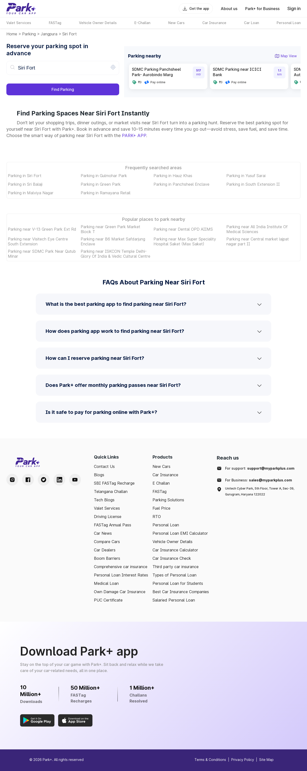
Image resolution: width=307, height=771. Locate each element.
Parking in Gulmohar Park (104, 175)
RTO (157, 516)
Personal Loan (166, 524)
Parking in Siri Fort (24, 175)
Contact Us (104, 466)
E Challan (161, 483)
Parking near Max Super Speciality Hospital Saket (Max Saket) (185, 241)
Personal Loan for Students (178, 583)
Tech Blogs (104, 499)
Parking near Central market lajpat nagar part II (257, 241)
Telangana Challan (111, 491)
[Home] (21, 8)
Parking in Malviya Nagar (30, 192)
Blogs (99, 474)
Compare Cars (107, 541)
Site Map (266, 759)
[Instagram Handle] (12, 480)
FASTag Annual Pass (112, 524)
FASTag (159, 491)
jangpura (49, 33)
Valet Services (107, 508)
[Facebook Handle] (28, 480)
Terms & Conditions (210, 759)
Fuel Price (161, 508)
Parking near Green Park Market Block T (110, 229)
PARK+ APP (134, 135)
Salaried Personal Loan (174, 600)
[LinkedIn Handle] (59, 480)
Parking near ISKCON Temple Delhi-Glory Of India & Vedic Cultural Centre (115, 254)
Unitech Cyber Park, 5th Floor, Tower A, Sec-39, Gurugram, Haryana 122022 (259, 491)
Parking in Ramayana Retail (105, 192)
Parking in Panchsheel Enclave (181, 184)
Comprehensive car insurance (120, 566)
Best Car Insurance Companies (181, 591)
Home (11, 33)
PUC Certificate (108, 600)
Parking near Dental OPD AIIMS (183, 229)
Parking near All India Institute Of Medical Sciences (257, 229)
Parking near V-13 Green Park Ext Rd (42, 229)
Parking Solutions (168, 499)
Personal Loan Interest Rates (121, 575)
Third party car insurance (176, 566)
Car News (103, 533)
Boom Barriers (107, 558)
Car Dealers (104, 549)
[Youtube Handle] (75, 480)
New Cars (161, 466)
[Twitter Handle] (44, 480)
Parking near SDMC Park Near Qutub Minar (42, 254)
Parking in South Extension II (253, 184)
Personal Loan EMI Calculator (180, 533)
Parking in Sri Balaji (25, 184)
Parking (29, 33)
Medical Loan (106, 583)
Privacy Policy (242, 759)
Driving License (107, 516)
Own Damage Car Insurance (119, 591)
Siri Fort (69, 33)
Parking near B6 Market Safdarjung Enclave (113, 241)
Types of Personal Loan (174, 575)
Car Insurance (165, 474)
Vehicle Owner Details (172, 541)
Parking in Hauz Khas (173, 175)
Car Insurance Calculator (175, 549)
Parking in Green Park (101, 184)
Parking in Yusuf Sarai (246, 175)
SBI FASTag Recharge (114, 483)
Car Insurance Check (172, 558)
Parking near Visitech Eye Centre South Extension (38, 241)
